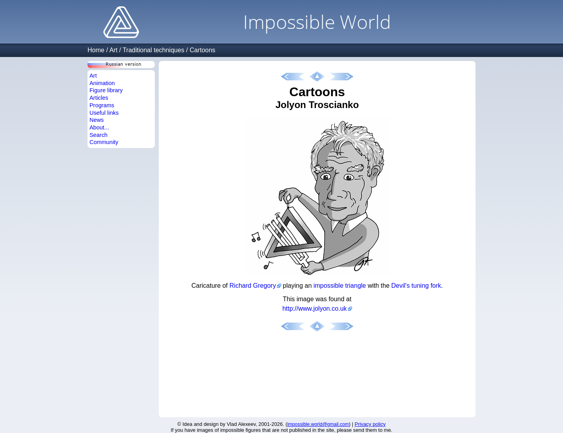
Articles (98, 98)
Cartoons (202, 50)
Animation (102, 83)
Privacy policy (370, 424)
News (96, 120)
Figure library (106, 90)
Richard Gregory (253, 285)
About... (99, 127)
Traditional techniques (153, 50)
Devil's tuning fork (416, 285)
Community (103, 142)
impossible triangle (340, 285)
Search (98, 135)
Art (113, 50)
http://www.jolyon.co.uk (314, 308)
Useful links (104, 113)
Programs (101, 105)
